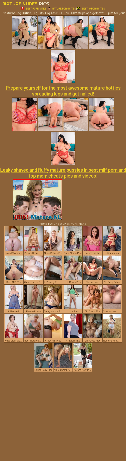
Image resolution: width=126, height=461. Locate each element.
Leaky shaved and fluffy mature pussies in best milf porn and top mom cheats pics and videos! (63, 173)
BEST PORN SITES (33, 8)
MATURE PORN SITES (62, 8)
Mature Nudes (25, 4)
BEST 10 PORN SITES (91, 8)
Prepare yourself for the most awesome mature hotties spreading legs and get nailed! (63, 90)
